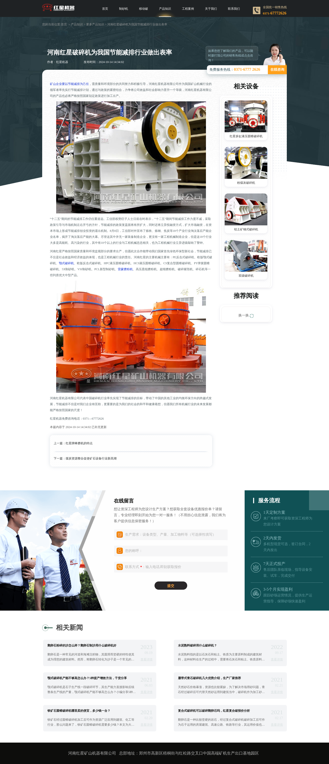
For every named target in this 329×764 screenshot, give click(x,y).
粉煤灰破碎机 (246, 183)
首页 (105, 8)
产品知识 (165, 8)
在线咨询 (277, 69)
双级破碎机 (246, 275)
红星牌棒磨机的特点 (79, 443)
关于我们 (211, 8)
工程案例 (188, 8)
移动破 (143, 8)
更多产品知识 (95, 24)
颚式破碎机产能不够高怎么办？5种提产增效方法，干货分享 (87, 678)
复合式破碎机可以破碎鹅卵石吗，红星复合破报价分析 (214, 710)
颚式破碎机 (66, 263)
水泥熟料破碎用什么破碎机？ (197, 645)
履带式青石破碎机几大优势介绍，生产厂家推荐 (209, 678)
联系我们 (234, 8)
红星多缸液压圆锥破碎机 (246, 136)
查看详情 (147, 659)
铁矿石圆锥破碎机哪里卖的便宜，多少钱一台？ (78, 710)
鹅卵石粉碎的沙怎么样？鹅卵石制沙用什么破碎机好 (81, 645)
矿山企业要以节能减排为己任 (69, 84)
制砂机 (123, 8)
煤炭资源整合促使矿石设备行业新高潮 (91, 458)
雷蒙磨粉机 (125, 269)
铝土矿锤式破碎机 (246, 229)
